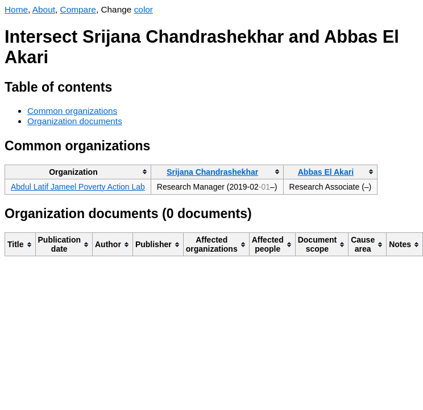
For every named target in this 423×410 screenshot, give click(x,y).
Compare (78, 9)
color (143, 9)
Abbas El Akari (326, 172)
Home (16, 9)
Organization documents (74, 121)
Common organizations (72, 111)
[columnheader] (78, 172)
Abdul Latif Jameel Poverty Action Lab (78, 186)
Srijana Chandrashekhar (212, 172)
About (43, 9)
